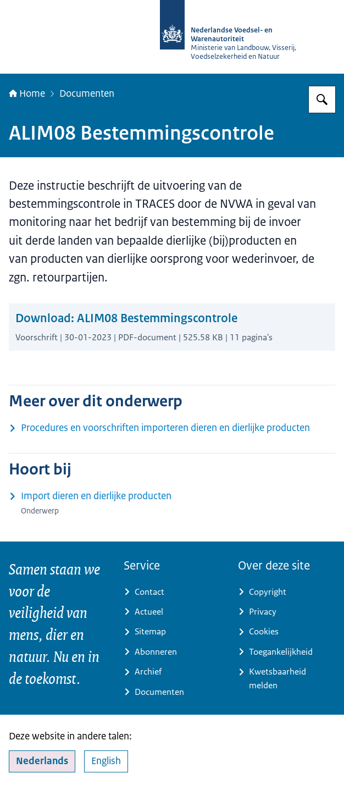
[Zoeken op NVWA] (322, 99)
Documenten (86, 93)
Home (27, 93)
